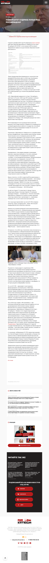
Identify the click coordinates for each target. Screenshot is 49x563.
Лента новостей (14, 391)
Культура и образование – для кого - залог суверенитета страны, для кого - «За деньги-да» (32, 474)
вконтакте (21, 494)
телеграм (21, 488)
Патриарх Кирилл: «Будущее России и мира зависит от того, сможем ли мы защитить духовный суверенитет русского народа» (15, 465)
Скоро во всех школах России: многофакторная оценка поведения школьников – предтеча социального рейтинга (32, 465)
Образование (10, 14)
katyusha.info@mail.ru (18, 540)
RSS (25, 537)
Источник (10, 360)
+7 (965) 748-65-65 (33, 540)
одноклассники (22, 499)
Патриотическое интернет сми (24, 524)
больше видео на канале (24, 445)
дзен (20, 505)
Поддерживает (12, 324)
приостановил (36, 42)
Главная (9, 35)
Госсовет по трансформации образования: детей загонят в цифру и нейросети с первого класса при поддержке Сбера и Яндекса (15, 475)
